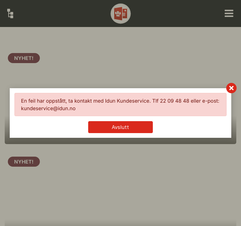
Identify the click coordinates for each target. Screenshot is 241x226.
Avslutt (120, 127)
